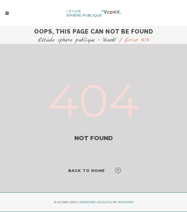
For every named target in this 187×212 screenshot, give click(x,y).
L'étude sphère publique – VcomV (77, 40)
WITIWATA (125, 202)
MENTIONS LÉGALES (94, 202)
